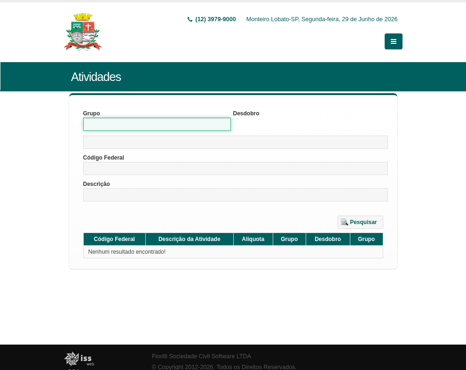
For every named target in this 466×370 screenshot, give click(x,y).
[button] (360, 222)
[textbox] (235, 142)
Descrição (96, 184)
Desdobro (246, 113)
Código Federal (103, 157)
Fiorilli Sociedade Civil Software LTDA (201, 356)
